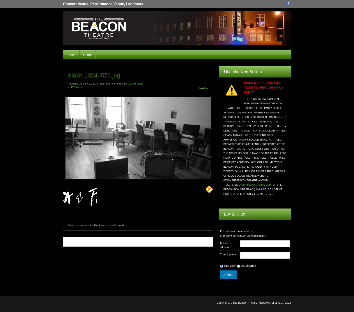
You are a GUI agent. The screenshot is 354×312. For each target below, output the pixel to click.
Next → (203, 88)
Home (87, 55)
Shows (71, 55)
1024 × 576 (112, 83)
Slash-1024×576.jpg (132, 83)
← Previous (75, 87)
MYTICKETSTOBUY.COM (257, 184)
